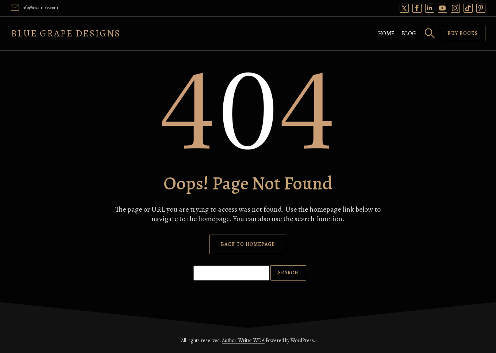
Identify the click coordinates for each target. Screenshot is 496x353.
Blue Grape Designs (65, 33)
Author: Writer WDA (243, 340)
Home (386, 34)
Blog (409, 34)
